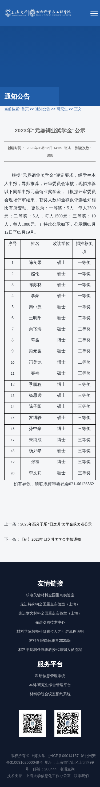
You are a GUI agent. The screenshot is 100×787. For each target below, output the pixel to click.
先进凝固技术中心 (50, 622)
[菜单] (94, 13)
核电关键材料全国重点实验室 (50, 595)
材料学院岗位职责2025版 (50, 640)
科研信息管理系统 (50, 676)
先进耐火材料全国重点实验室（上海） (50, 613)
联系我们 (82, 776)
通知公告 (42, 109)
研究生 (62, 109)
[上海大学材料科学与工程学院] (41, 13)
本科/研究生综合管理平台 (50, 685)
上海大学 (37, 756)
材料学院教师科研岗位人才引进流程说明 (50, 631)
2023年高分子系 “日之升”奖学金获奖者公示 (56, 524)
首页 (25, 109)
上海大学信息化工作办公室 (50, 776)
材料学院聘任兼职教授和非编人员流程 (50, 649)
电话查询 (67, 769)
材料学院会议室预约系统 (50, 694)
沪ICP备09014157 (63, 756)
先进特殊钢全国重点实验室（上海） (50, 604)
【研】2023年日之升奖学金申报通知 (50, 539)
